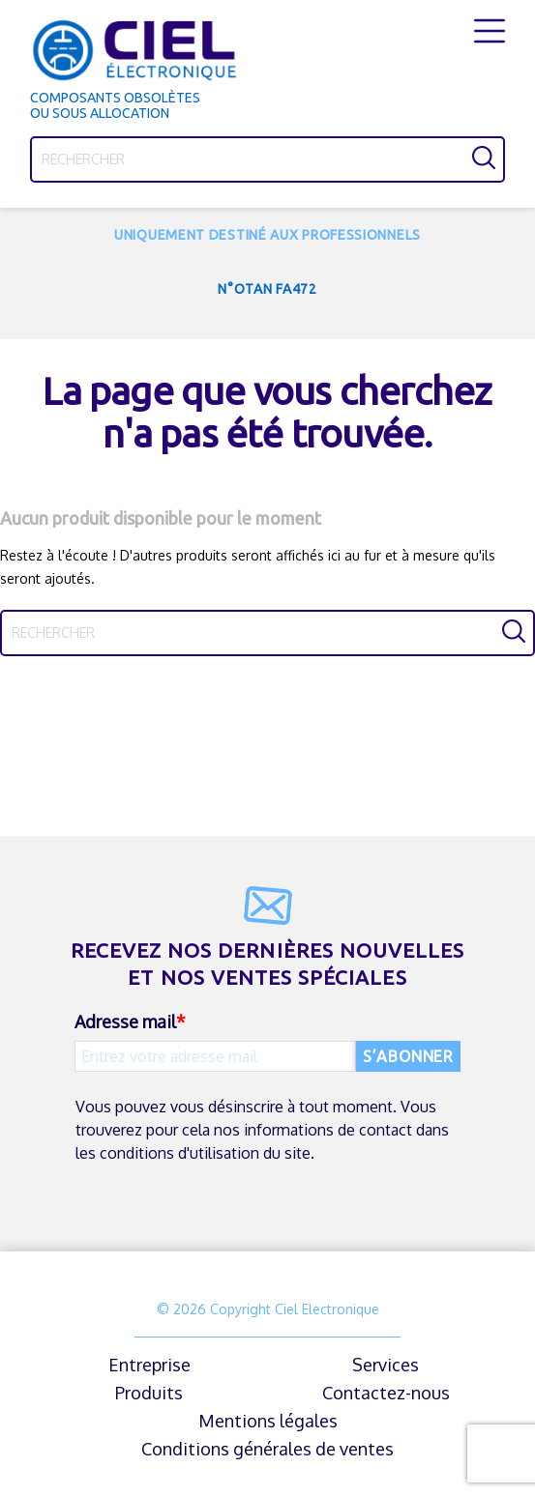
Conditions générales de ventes (267, 1448)
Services (385, 1364)
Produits (149, 1392)
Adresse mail (125, 1021)
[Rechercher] (267, 159)
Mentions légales (268, 1420)
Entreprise (149, 1364)
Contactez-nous (386, 1392)
